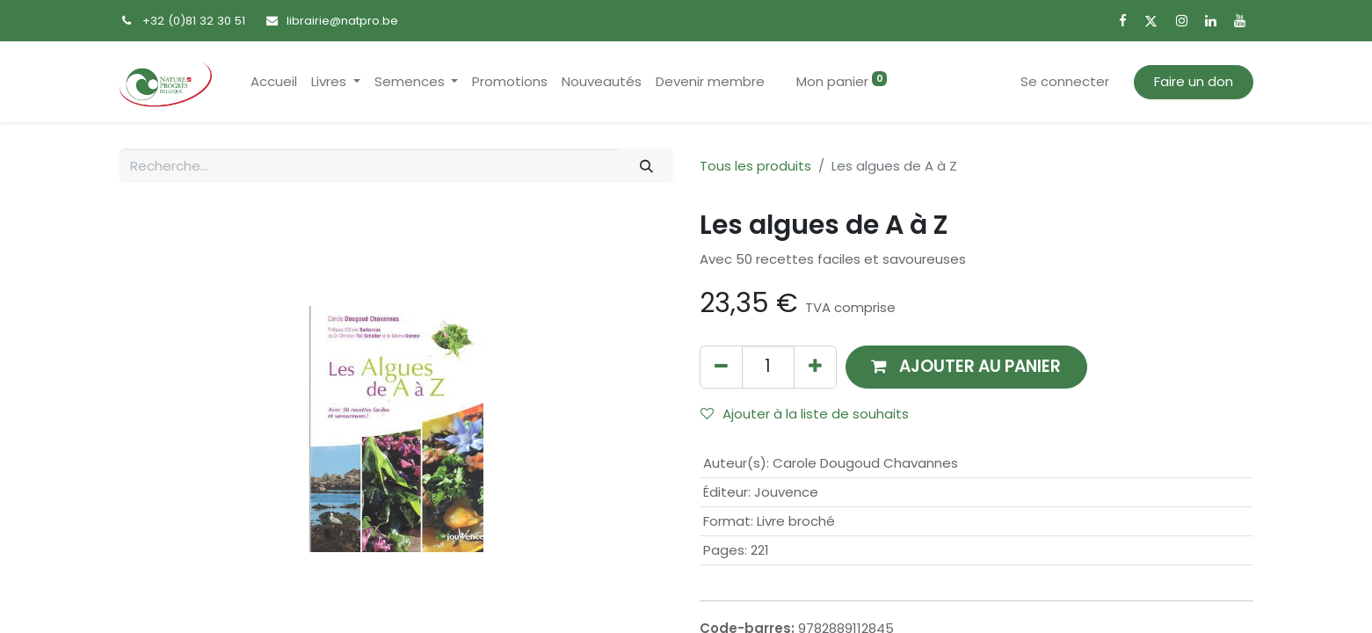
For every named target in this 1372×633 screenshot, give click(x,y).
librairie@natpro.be (342, 20)
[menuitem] (273, 82)
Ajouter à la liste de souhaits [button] (805, 413)
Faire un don (1193, 81)
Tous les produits (755, 165)
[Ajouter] (815, 367)
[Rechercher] (646, 166)
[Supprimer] (721, 367)
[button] (967, 367)
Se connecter (1064, 81)
